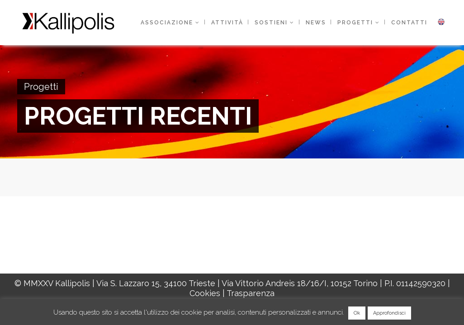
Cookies (204, 293)
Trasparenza (251, 293)
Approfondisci (389, 313)
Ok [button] (357, 313)
